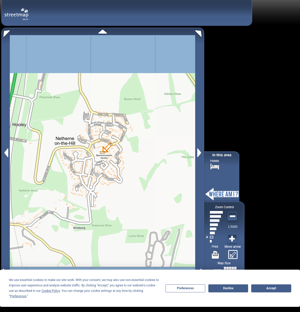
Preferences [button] (18, 296)
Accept (271, 288)
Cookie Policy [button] (51, 291)
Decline (228, 288)
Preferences (185, 288)
